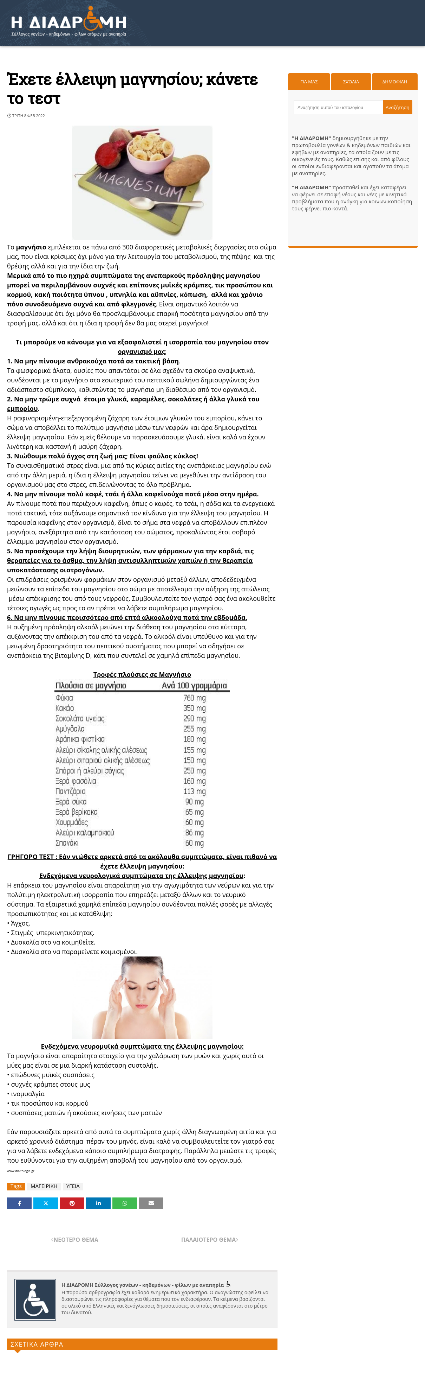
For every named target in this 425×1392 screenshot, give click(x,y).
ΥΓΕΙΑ (73, 1186)
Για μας (309, 81)
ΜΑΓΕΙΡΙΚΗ (44, 1186)
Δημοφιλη (394, 81)
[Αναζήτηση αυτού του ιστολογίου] (338, 107)
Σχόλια (351, 81)
